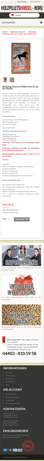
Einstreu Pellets (8, 94)
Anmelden (23, 1)
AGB (7, 385)
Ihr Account (12, 389)
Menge (4, 219)
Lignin (13, 100)
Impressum (9, 372)
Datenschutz (9, 378)
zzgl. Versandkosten (10, 210)
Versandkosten (10, 382)
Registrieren (35, 1)
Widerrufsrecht (10, 375)
